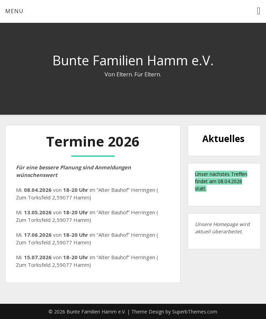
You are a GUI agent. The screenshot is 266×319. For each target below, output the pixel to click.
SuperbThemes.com (194, 311)
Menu (14, 11)
